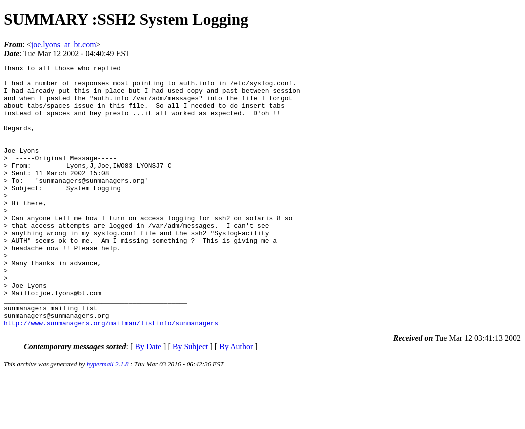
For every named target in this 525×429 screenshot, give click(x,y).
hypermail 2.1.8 (108, 416)
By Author (236, 399)
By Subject (190, 399)
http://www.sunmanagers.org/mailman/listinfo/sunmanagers (111, 375)
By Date (148, 399)
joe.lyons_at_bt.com (64, 44)
